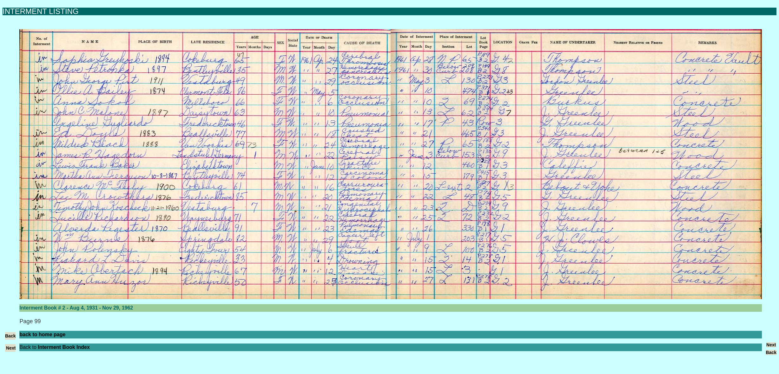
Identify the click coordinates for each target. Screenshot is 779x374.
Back (10, 335)
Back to (54, 347)
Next (11, 348)
